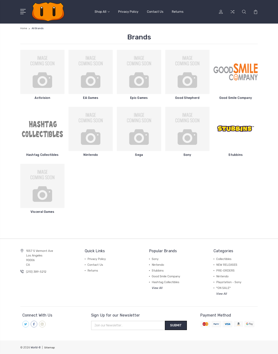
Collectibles (223, 258)
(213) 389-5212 (36, 271)
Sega (139, 154)
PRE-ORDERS (225, 270)
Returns (177, 11)
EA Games (90, 97)
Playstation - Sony (228, 282)
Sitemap (49, 347)
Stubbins (235, 154)
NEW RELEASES (226, 264)
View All (157, 287)
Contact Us (155, 11)
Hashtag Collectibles (42, 154)
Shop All (102, 11)
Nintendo (90, 154)
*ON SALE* (223, 287)
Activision (42, 97)
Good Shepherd (187, 97)
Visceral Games (42, 211)
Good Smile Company (235, 97)
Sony (187, 154)
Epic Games (139, 97)
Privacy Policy (128, 11)
